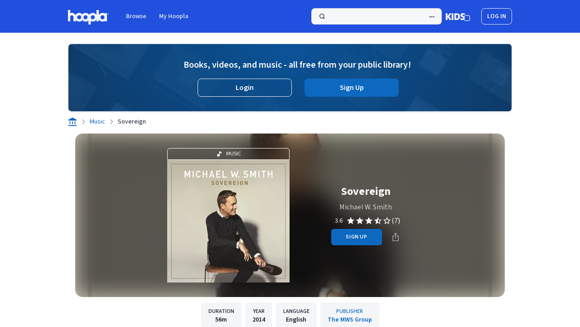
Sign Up (352, 88)
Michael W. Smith (365, 207)
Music (97, 121)
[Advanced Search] (432, 16)
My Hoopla (173, 16)
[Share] (395, 237)
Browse (136, 16)
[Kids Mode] (458, 16)
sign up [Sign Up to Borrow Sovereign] (356, 237)
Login (245, 88)
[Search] (376, 16)
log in (496, 16)
